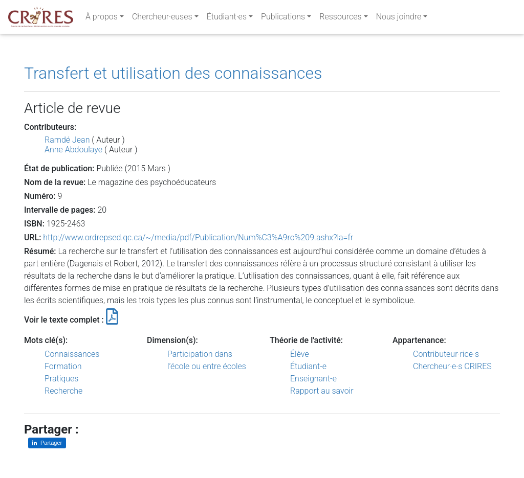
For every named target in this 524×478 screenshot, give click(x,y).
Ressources (340, 19)
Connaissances (72, 354)
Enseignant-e (313, 378)
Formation (63, 366)
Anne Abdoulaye (73, 149)
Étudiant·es (227, 19)
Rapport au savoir (322, 391)
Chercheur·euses (162, 19)
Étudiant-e (308, 366)
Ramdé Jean (67, 140)
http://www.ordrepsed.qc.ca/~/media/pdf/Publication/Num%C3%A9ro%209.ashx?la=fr (198, 237)
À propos (101, 19)
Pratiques (61, 378)
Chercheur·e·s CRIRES (452, 366)
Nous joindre (399, 19)
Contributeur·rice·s (446, 354)
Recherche (63, 391)
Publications (283, 19)
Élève (299, 354)
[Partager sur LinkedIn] (47, 443)
